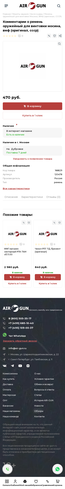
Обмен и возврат (43, 384)
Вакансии (8, 405)
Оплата (7, 389)
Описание (11, 197)
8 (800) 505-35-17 (19, 318)
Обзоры (38, 411)
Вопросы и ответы (44, 389)
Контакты (39, 416)
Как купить (8, 379)
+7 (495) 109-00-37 (20, 327)
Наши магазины (11, 411)
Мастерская (9, 395)
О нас (37, 373)
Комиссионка (10, 373)
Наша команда (11, 416)
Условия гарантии (44, 379)
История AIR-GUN (43, 400)
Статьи (38, 395)
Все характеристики (16, 188)
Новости (39, 405)
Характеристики (32, 197)
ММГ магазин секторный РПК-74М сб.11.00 (15, 251)
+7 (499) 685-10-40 (21, 323)
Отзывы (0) (53, 197)
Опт (5, 400)
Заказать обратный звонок (20, 340)
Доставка (8, 384)
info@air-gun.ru (17, 348)
